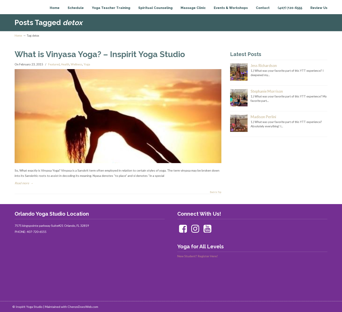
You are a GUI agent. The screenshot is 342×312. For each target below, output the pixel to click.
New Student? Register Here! (197, 256)
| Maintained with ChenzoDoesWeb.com (70, 307)
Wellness (76, 64)
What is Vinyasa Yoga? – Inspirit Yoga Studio (100, 54)
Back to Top (215, 192)
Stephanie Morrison (267, 91)
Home (18, 35)
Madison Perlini (263, 116)
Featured (54, 64)
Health (65, 64)
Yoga (87, 64)
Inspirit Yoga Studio (33, 12)
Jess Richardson (264, 65)
